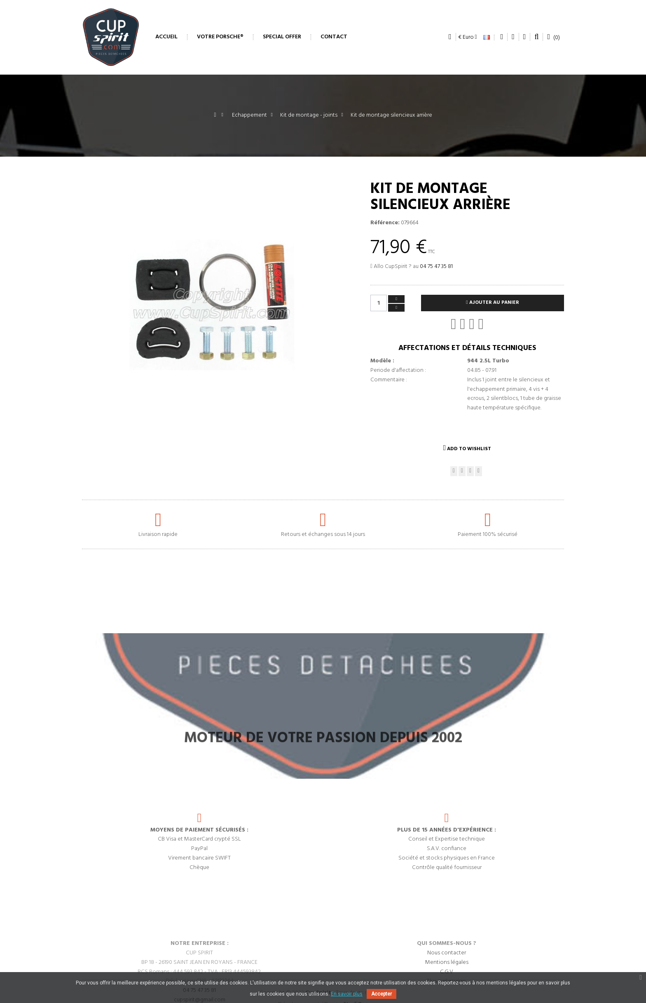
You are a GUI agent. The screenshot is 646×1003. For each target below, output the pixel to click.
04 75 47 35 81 (436, 266)
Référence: (385, 223)
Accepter (381, 994)
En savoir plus (347, 994)
